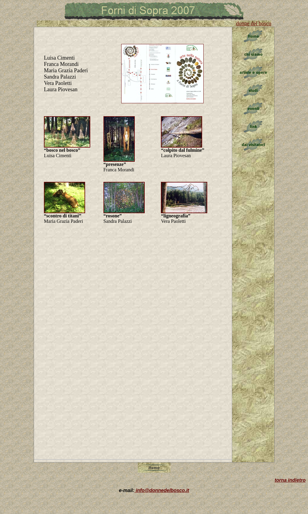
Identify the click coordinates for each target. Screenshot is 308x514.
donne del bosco (253, 23)
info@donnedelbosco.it (161, 490)
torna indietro (290, 480)
